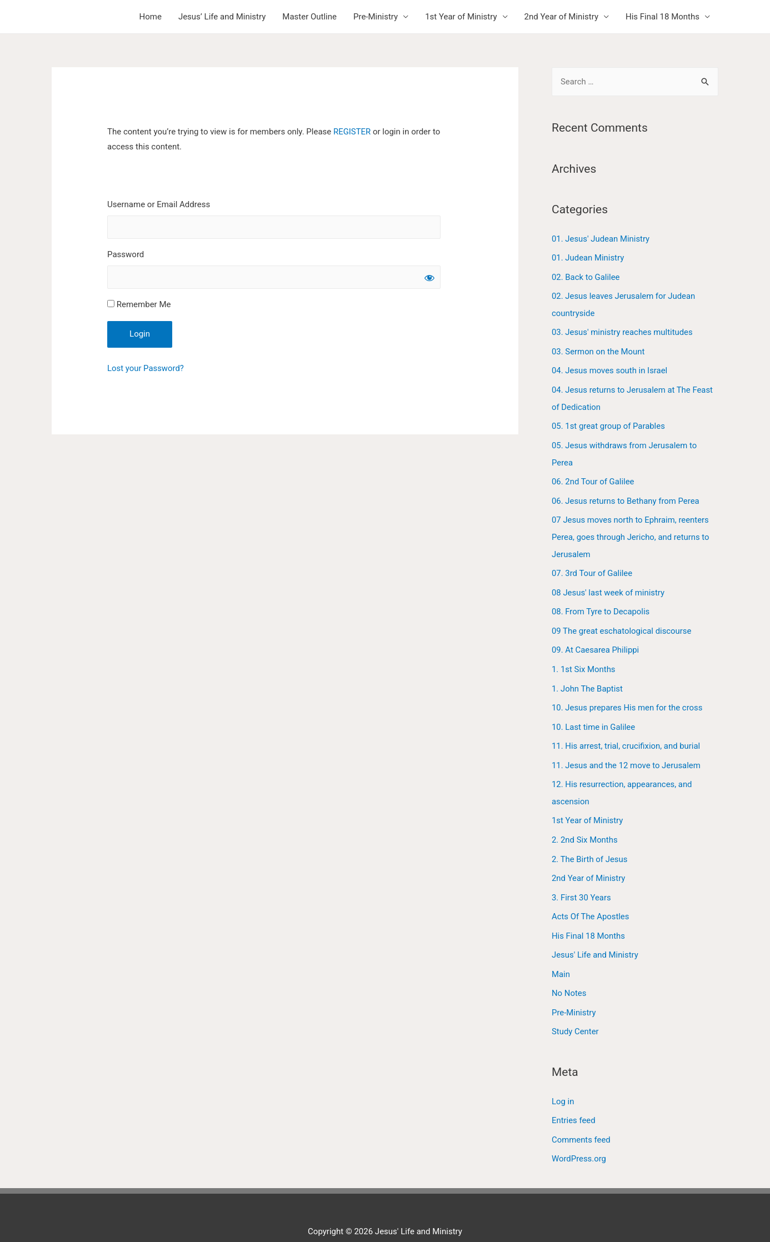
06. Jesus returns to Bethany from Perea (626, 495)
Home (150, 17)
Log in (563, 1083)
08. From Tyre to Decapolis (601, 603)
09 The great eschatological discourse (622, 622)
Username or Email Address (158, 204)
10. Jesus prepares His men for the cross (628, 697)
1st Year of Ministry (461, 17)
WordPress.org (579, 1139)
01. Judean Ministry (588, 257)
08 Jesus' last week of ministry (609, 584)
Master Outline (309, 17)
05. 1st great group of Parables (609, 422)
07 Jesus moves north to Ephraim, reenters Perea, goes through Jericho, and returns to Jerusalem (631, 530)
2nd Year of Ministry (561, 17)
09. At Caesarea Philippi (596, 640)
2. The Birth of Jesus (590, 845)
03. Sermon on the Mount (599, 349)
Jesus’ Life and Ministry (222, 17)
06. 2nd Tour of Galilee (593, 476)
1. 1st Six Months (584, 659)
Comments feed (581, 1120)
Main (561, 957)
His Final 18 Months (662, 17)
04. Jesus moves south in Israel (610, 368)
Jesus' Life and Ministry (595, 939)
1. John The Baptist (587, 678)
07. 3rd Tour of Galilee (592, 565)
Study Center (575, 1014)
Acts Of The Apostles (591, 901)
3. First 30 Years (582, 882)
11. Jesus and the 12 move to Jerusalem (627, 753)
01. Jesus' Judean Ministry (601, 239)
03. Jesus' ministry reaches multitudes (623, 330)
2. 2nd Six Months (585, 826)
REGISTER (352, 132)
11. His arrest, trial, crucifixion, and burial (626, 734)
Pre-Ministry (375, 17)
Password (125, 254)
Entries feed (574, 1101)
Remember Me (139, 305)
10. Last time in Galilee (594, 715)
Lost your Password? (145, 369)
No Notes (569, 976)
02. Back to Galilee (586, 276)
